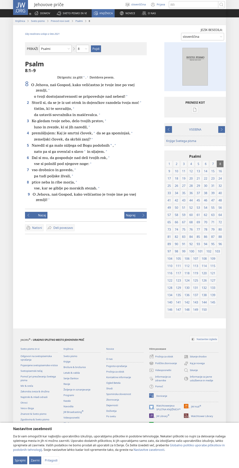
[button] (72, 13)
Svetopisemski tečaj (31, 371)
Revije (66, 384)
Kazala (67, 400)
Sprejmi (20, 460)
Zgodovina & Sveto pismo (35, 419)
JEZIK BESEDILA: (212, 30)
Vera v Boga (27, 408)
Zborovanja (112, 399)
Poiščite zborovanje (163, 363)
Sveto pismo (38, 21)
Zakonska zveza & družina (35, 391)
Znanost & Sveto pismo (33, 414)
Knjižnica (20, 21)
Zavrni (35, 460)
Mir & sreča (27, 385)
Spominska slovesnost (118, 394)
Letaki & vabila (71, 372)
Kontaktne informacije (118, 377)
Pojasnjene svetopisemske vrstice (39, 365)
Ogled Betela (113, 382)
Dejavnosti (112, 405)
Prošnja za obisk (115, 371)
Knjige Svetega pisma (181, 141)
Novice (110, 348)
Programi (68, 395)
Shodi (109, 388)
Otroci (24, 402)
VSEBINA (195, 129)
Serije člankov (71, 378)
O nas (109, 359)
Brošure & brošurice (74, 367)
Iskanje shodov (195, 356)
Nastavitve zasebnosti (149, 450)
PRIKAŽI (32, 49)
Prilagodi (51, 460)
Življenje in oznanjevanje (76, 389)
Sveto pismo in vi (30, 348)
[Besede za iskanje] (193, 4)
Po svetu (111, 416)
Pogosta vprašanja (116, 366)
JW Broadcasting (73, 412)
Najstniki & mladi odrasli (34, 397)
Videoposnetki (71, 417)
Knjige (66, 361)
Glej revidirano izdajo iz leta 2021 (42, 33)
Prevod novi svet (60, 21)
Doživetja (111, 411)
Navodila (68, 406)
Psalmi (79, 21)
